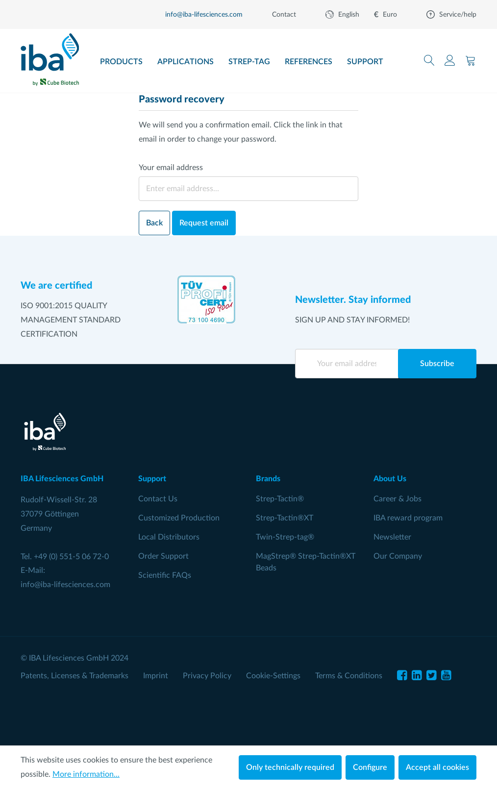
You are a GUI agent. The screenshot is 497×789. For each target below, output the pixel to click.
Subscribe (437, 364)
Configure (370, 767)
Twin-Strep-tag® (285, 537)
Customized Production (179, 518)
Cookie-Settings (273, 676)
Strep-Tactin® (280, 499)
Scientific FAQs (164, 575)
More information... (86, 774)
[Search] (429, 60)
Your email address (171, 168)
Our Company (397, 556)
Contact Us (157, 499)
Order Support (163, 556)
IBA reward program (408, 518)
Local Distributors (168, 537)
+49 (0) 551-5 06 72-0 (71, 557)
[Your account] (450, 60)
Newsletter (392, 537)
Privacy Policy (207, 676)
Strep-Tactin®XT (284, 518)
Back (154, 223)
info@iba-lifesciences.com (65, 585)
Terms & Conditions (348, 676)
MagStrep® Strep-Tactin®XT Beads (305, 562)
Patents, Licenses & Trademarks (74, 676)
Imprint (155, 676)
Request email (203, 223)
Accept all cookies (437, 767)
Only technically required (290, 767)
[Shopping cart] (470, 60)
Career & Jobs (397, 499)
